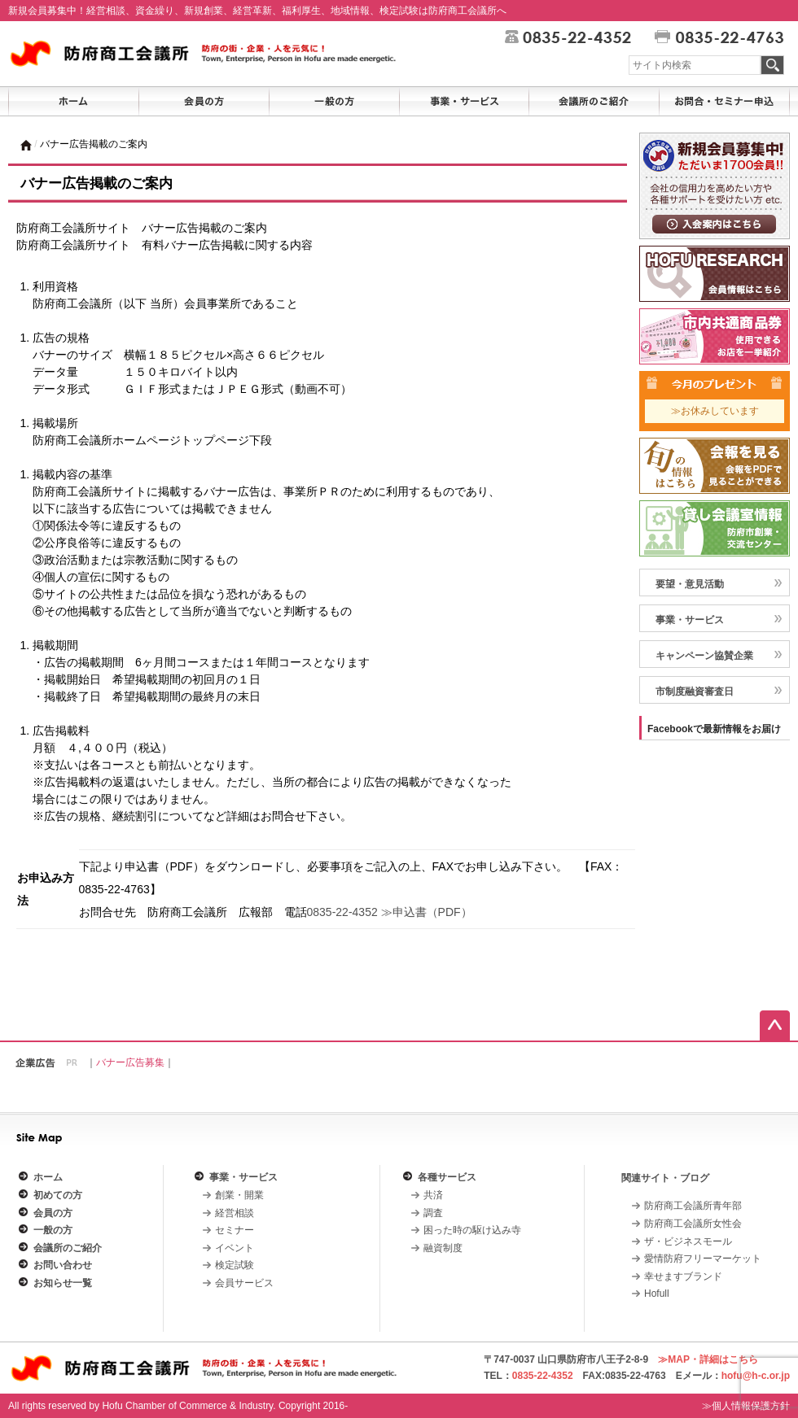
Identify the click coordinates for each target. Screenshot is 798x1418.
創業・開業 (239, 1195)
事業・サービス (243, 1177)
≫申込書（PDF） (426, 911)
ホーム (48, 1177)
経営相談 (234, 1213)
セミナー (234, 1230)
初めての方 (57, 1195)
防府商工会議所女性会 (693, 1223)
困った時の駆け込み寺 (472, 1230)
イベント (234, 1248)
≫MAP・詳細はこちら (708, 1359)
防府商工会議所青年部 (693, 1205)
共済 (433, 1195)
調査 (433, 1213)
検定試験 (234, 1265)
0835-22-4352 (342, 911)
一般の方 (52, 1230)
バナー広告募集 (130, 1062)
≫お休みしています (715, 411)
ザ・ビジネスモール (688, 1241)
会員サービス (244, 1283)
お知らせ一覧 (62, 1283)
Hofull (656, 1293)
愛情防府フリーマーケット (702, 1258)
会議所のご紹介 (67, 1248)
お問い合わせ (62, 1265)
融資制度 (443, 1248)
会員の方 (52, 1213)
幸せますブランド (683, 1276)
